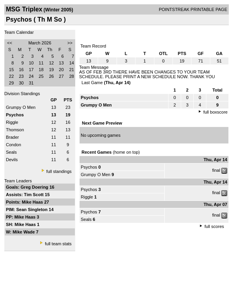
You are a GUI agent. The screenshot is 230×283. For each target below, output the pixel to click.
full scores (214, 226)
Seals (11, 152)
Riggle (12, 122)
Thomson (15, 129)
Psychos (89, 167)
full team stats (58, 243)
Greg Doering (34, 187)
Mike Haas (33, 202)
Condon (13, 144)
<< (9, 42)
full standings (59, 171)
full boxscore (215, 112)
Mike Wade (24, 232)
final (216, 170)
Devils (12, 159)
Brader (12, 137)
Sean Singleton (32, 209)
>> (69, 42)
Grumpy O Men (20, 107)
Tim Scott (34, 194)
